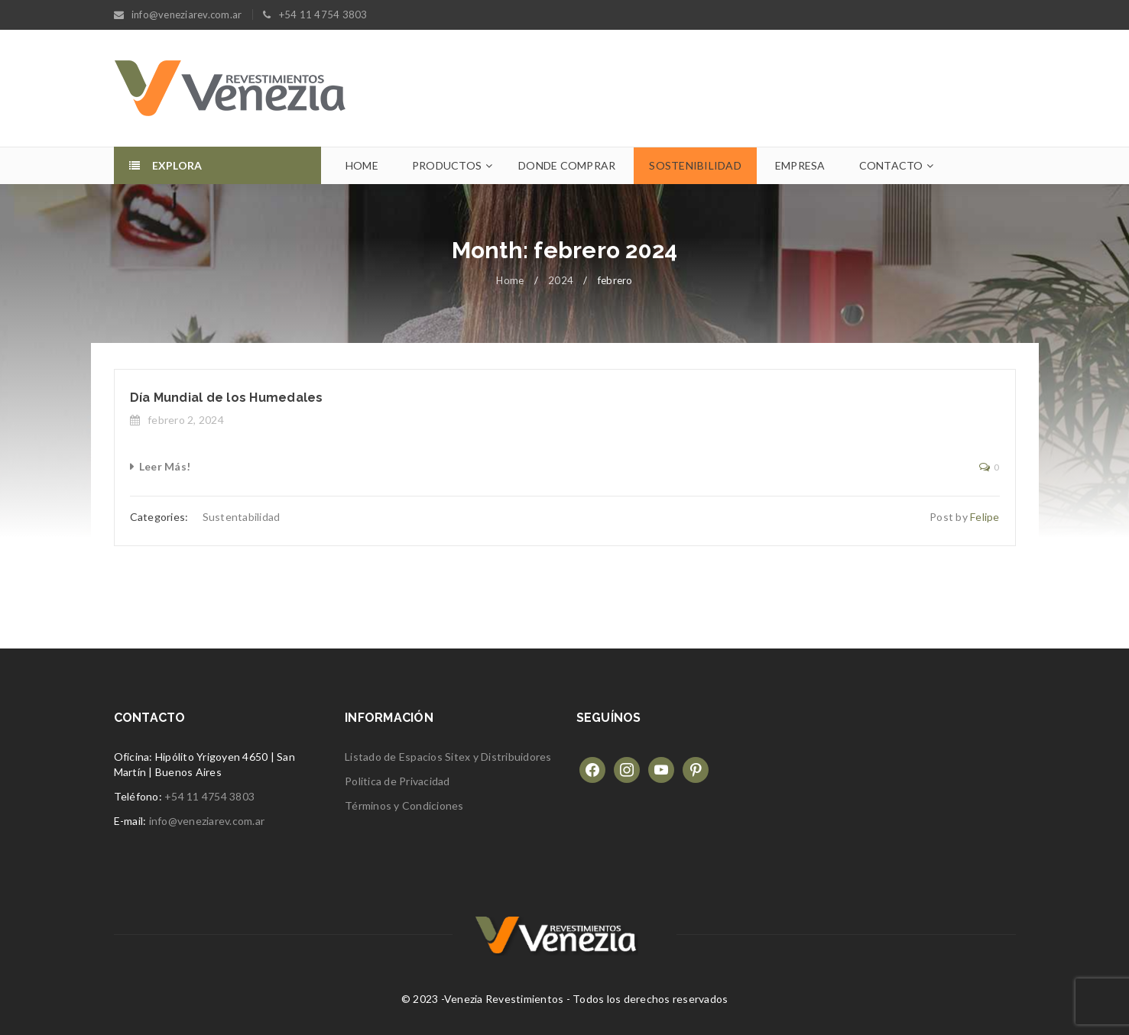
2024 (560, 280)
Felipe (985, 516)
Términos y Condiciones (404, 805)
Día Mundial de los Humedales (226, 397)
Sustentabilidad (242, 516)
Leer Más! (164, 466)
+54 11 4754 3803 (209, 796)
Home (510, 280)
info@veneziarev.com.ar (207, 820)
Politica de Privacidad (397, 781)
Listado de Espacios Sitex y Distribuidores (448, 756)
